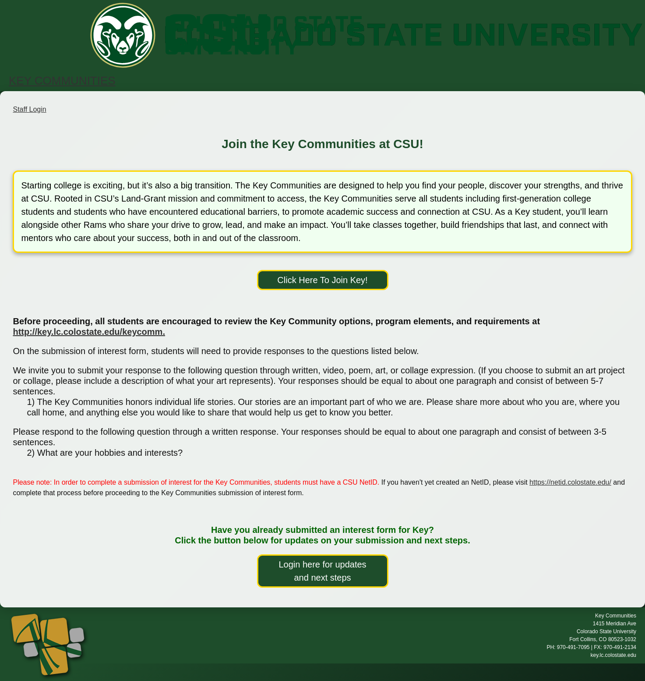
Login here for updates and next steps (322, 571)
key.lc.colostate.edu (613, 655)
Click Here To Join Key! (322, 280)
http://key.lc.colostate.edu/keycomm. (89, 332)
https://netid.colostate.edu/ (570, 482)
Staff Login (29, 109)
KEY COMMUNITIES (62, 80)
